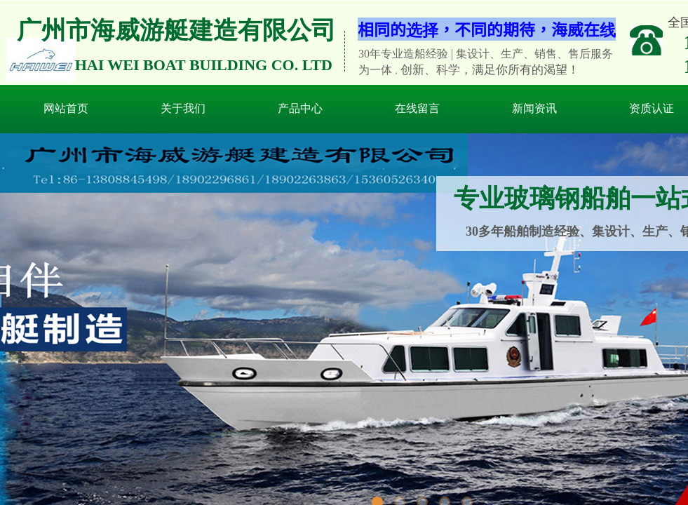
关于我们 (183, 108)
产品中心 (300, 108)
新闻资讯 (534, 108)
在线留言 (417, 108)
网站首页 (65, 108)
